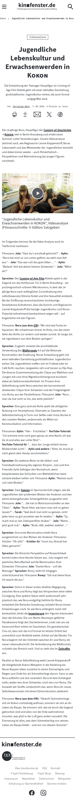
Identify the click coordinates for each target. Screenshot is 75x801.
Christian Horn (21, 106)
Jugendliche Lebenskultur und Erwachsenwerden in (43, 18)
